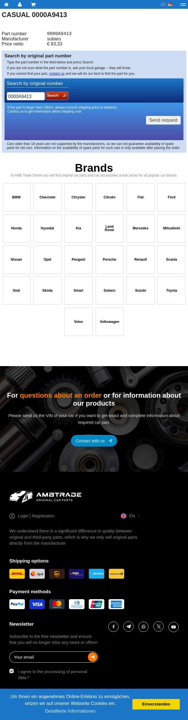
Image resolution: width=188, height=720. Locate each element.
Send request (163, 121)
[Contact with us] (94, 442)
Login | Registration (36, 516)
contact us (57, 75)
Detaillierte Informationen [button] (70, 711)
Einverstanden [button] (156, 704)
